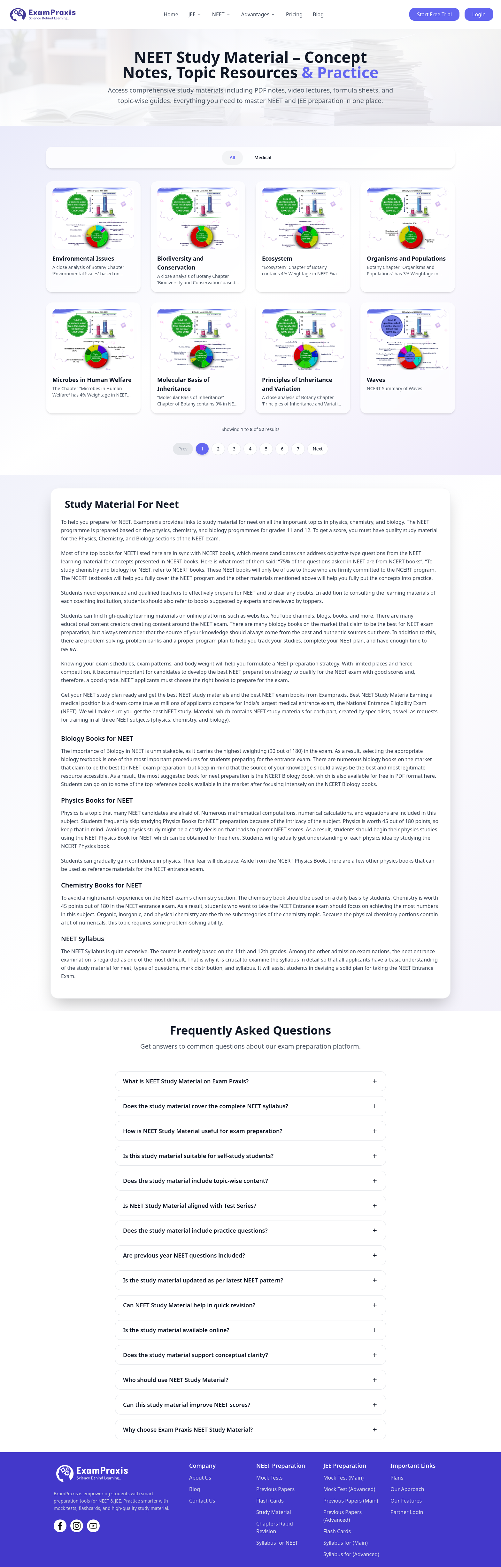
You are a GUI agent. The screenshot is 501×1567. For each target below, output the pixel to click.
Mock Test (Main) (343, 1477)
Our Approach (407, 1489)
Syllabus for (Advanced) (351, 1554)
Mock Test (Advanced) (349, 1489)
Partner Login (406, 1512)
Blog (318, 14)
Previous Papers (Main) (350, 1500)
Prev (183, 449)
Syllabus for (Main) (345, 1542)
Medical (262, 157)
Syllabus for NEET (277, 1542)
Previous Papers (275, 1489)
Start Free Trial (434, 14)
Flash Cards (270, 1500)
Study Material (273, 1512)
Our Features (406, 1500)
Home (171, 14)
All (232, 157)
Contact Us (202, 1500)
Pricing (294, 14)
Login (479, 14)
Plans (396, 1477)
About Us (200, 1477)
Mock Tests (269, 1477)
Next (318, 449)
